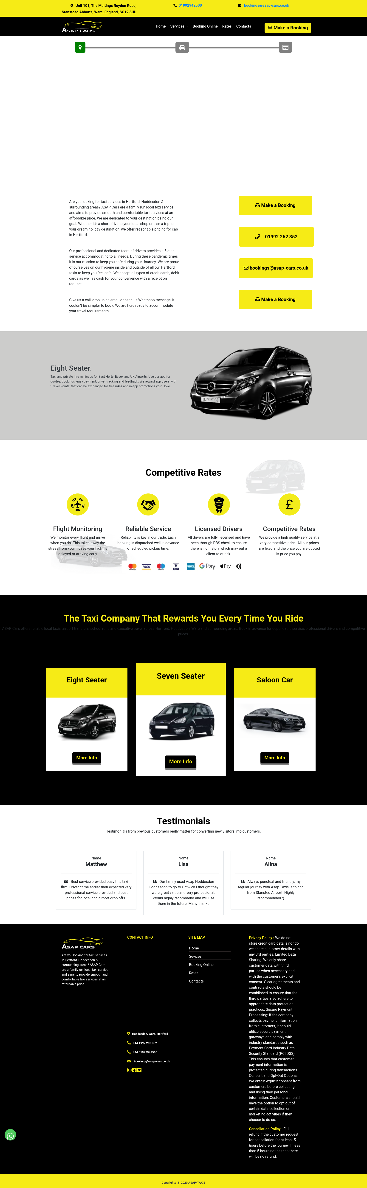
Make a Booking (288, 28)
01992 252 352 (276, 236)
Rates (227, 26)
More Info (86, 757)
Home (162, 25)
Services (177, 26)
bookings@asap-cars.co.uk (276, 268)
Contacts (243, 26)
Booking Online (205, 26)
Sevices (195, 956)
